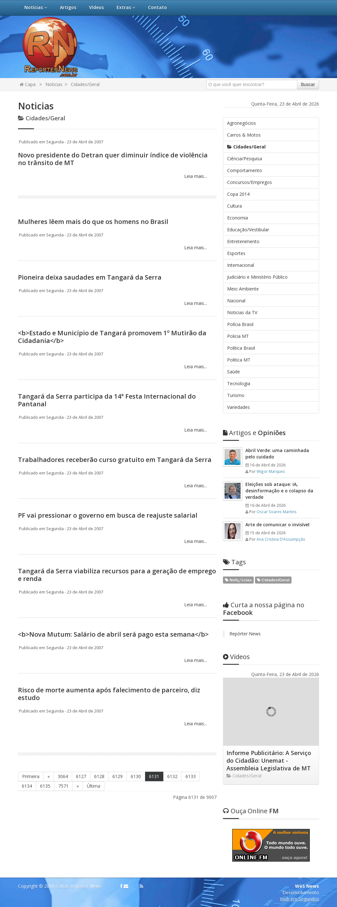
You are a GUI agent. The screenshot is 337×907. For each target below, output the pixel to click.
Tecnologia (238, 383)
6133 (190, 776)
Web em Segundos (299, 899)
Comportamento (244, 170)
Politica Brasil (241, 348)
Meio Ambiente (243, 289)
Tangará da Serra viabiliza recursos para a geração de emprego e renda (117, 575)
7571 (63, 786)
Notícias (35, 7)
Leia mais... (195, 176)
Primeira (30, 776)
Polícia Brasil (240, 324)
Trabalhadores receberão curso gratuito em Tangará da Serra (114, 459)
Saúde (233, 372)
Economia (237, 218)
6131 (154, 776)
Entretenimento (243, 241)
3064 (63, 776)
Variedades (238, 407)
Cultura (234, 206)
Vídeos (96, 7)
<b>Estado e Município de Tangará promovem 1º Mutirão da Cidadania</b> (112, 337)
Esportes (236, 253)
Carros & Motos (244, 135)
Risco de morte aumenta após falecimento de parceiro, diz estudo (109, 694)
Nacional (236, 301)
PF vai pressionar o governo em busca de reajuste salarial (107, 515)
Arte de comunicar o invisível (277, 524)
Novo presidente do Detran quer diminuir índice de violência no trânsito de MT (113, 159)
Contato (157, 7)
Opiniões (254, 432)
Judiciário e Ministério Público (257, 277)
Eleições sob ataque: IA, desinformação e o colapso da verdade (279, 490)
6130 (136, 776)
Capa (28, 84)
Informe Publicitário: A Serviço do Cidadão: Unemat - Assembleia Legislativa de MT (268, 760)
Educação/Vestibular (248, 230)
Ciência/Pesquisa (244, 158)
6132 (172, 776)
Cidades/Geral (85, 84)
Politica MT (239, 360)
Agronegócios (241, 123)
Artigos (68, 7)
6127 (81, 776)
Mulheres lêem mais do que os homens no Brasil (93, 221)
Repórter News (245, 634)
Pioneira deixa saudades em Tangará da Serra (89, 277)
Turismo (235, 395)
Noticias (53, 84)
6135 (45, 786)
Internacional (240, 265)
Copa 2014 (238, 194)
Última (93, 786)
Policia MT (238, 336)
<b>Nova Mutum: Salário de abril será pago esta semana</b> (113, 634)
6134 (27, 786)
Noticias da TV (242, 312)
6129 (117, 776)
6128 (99, 776)
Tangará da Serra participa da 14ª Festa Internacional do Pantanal (107, 400)
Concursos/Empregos (249, 182)
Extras (126, 7)
